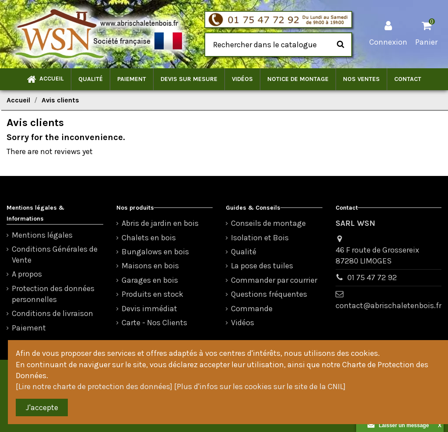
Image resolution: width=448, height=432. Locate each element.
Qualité (243, 251)
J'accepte (42, 407)
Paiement (29, 328)
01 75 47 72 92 (372, 277)
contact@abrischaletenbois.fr (388, 305)
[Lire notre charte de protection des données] (94, 386)
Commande (252, 308)
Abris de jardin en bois (160, 223)
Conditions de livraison (52, 313)
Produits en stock (152, 294)
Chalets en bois (149, 237)
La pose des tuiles (262, 265)
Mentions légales (42, 235)
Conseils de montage (268, 223)
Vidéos (242, 322)
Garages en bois (150, 280)
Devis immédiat (149, 308)
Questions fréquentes (269, 294)
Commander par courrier (274, 280)
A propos (27, 274)
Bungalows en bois (155, 251)
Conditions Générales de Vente (55, 254)
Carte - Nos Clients (154, 322)
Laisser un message (398, 425)
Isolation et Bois (260, 237)
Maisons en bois (150, 265)
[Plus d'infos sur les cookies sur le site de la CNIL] (260, 386)
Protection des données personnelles (53, 294)
